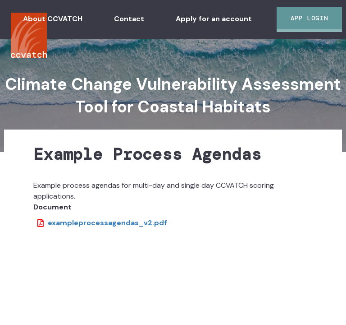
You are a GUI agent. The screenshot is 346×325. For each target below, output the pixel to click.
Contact (129, 18)
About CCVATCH (52, 18)
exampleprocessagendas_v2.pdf (107, 223)
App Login (309, 18)
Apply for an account (214, 18)
